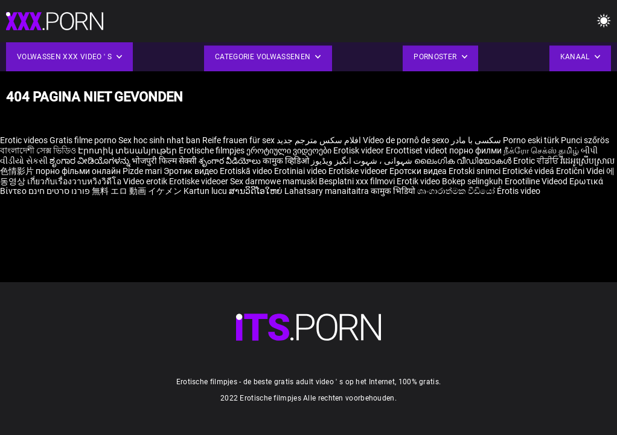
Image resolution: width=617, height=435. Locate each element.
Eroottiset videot (417, 150)
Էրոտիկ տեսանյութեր (128, 150)
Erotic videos (25, 140)
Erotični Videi (581, 171)
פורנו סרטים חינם (59, 191)
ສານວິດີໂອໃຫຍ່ (256, 191)
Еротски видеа (419, 171)
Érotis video (518, 191)
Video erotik (146, 181)
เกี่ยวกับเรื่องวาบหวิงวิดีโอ (75, 181)
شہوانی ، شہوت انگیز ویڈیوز (362, 161)
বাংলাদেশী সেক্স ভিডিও (38, 150)
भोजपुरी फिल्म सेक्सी (164, 161)
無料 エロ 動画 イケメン (137, 191)
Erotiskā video (247, 171)
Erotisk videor (359, 150)
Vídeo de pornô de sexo (406, 140)
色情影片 (18, 171)
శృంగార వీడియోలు (231, 161)
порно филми (475, 150)
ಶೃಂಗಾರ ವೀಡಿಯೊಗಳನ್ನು (91, 161)
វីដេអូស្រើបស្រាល (587, 161)
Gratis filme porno (83, 140)
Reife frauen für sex (238, 140)
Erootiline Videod (537, 181)
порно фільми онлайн (78, 171)
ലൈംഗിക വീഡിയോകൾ (463, 161)
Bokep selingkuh (472, 181)
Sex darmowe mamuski (273, 181)
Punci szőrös (585, 140)
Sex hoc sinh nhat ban (159, 140)
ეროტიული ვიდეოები (289, 150)
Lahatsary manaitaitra (327, 191)
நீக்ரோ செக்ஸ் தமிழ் (541, 150)
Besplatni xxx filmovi (357, 181)
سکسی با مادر (476, 140)
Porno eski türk (531, 140)
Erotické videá (529, 171)
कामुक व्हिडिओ (287, 161)
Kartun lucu (206, 191)
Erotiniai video (301, 171)
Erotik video (419, 181)
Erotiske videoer (358, 171)
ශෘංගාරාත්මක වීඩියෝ (457, 191)
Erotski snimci (475, 171)
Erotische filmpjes (212, 150)
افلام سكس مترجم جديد (319, 140)
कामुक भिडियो (394, 191)
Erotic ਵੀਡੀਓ (536, 161)
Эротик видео (192, 171)
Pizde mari (142, 171)
